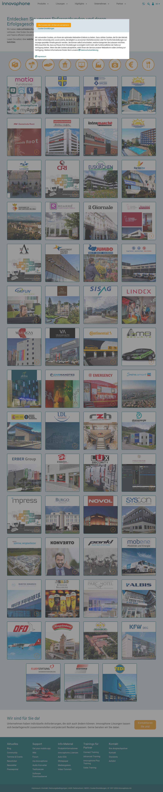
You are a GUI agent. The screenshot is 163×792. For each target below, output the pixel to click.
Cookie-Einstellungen (46, 28)
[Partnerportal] (152, 3)
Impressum (40, 56)
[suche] (149, 3)
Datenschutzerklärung (88, 50)
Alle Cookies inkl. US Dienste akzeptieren (53, 25)
